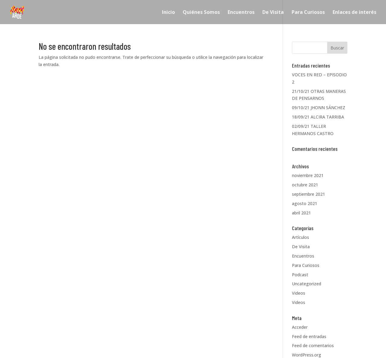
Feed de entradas (309, 336)
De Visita (273, 12)
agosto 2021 (304, 203)
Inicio (168, 12)
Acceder (300, 327)
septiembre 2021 (308, 194)
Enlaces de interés (354, 12)
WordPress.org (306, 355)
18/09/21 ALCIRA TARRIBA (318, 117)
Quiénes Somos (201, 12)
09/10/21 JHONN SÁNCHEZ (318, 107)
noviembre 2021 (308, 175)
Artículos (300, 237)
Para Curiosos (308, 12)
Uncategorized (306, 284)
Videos (298, 293)
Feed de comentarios (313, 345)
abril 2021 (301, 213)
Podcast (300, 274)
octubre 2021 (305, 185)
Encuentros (241, 12)
